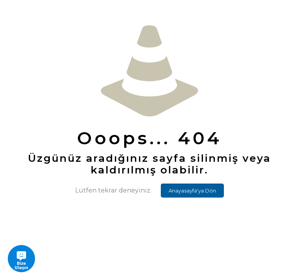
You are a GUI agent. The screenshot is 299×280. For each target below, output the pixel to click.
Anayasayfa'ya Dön (192, 190)
